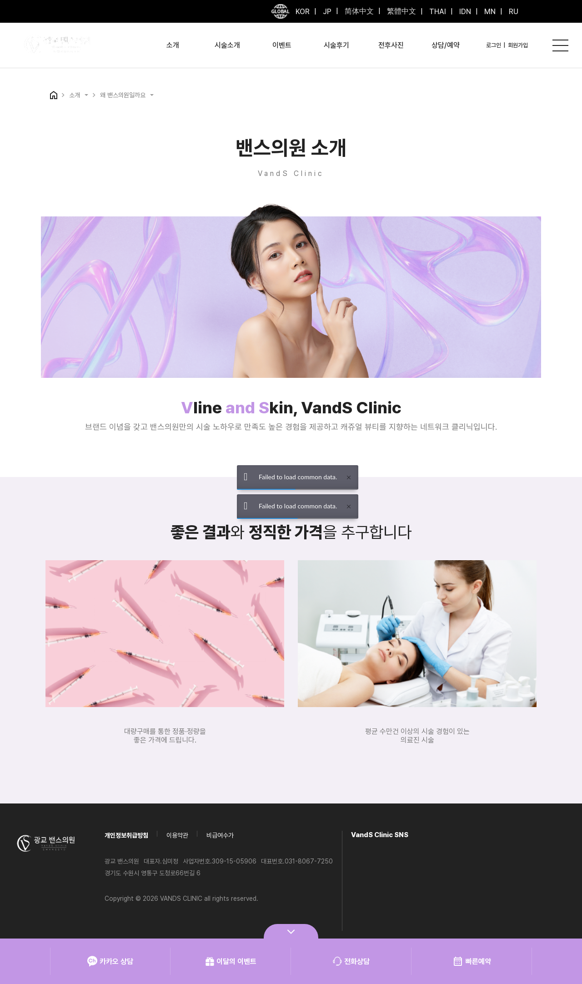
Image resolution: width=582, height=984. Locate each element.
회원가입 (518, 45)
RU (512, 11)
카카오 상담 (110, 961)
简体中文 (358, 11)
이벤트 (281, 45)
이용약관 (177, 835)
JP (326, 11)
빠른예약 (471, 961)
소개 (172, 45)
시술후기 (336, 45)
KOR (303, 11)
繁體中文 (400, 11)
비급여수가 (220, 835)
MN (489, 11)
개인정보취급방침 (126, 835)
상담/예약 (445, 45)
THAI (436, 11)
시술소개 (227, 45)
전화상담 (351, 961)
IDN (464, 11)
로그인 (493, 45)
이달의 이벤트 (230, 961)
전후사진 (391, 45)
